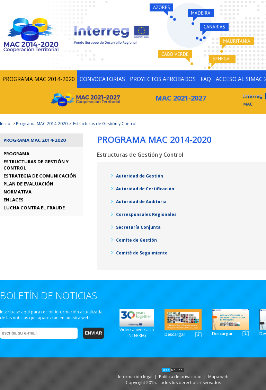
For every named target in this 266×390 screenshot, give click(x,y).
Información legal (135, 377)
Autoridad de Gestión (139, 176)
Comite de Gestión (136, 240)
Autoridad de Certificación (145, 189)
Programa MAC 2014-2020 (42, 124)
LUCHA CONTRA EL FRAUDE (34, 208)
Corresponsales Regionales (146, 214)
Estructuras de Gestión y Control (104, 124)
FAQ (206, 79)
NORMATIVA (17, 192)
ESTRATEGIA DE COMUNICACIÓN (40, 176)
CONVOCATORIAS (102, 79)
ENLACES (13, 200)
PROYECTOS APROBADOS (163, 79)
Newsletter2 (245, 333)
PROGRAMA (16, 153)
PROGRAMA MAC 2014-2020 (38, 79)
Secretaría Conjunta (138, 227)
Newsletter (198, 334)
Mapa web (218, 377)
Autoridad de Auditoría (141, 202)
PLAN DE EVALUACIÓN (28, 184)
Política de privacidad (181, 377)
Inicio (5, 124)
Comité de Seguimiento (142, 253)
